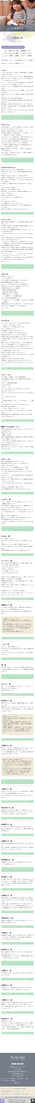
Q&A (27, 1078)
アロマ (23, 55)
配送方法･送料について (7, 1094)
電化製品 (23, 51)
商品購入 (13, 1080)
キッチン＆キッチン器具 (10, 53)
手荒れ (30, 55)
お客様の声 (21, 1078)
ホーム (3, 1088)
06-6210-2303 (19, 1076)
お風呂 (17, 55)
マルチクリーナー (26, 53)
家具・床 (11, 51)
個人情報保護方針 (6, 1091)
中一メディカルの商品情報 (13, 1088)
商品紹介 (13, 1078)
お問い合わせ (17, 1082)
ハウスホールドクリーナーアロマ (13, 47)
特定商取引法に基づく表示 (22, 1094)
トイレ (5, 55)
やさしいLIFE (5, 1080)
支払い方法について (18, 1091)
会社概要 (23, 1088)
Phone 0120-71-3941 (17, 1102)
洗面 (11, 55)
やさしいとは (5, 1078)
